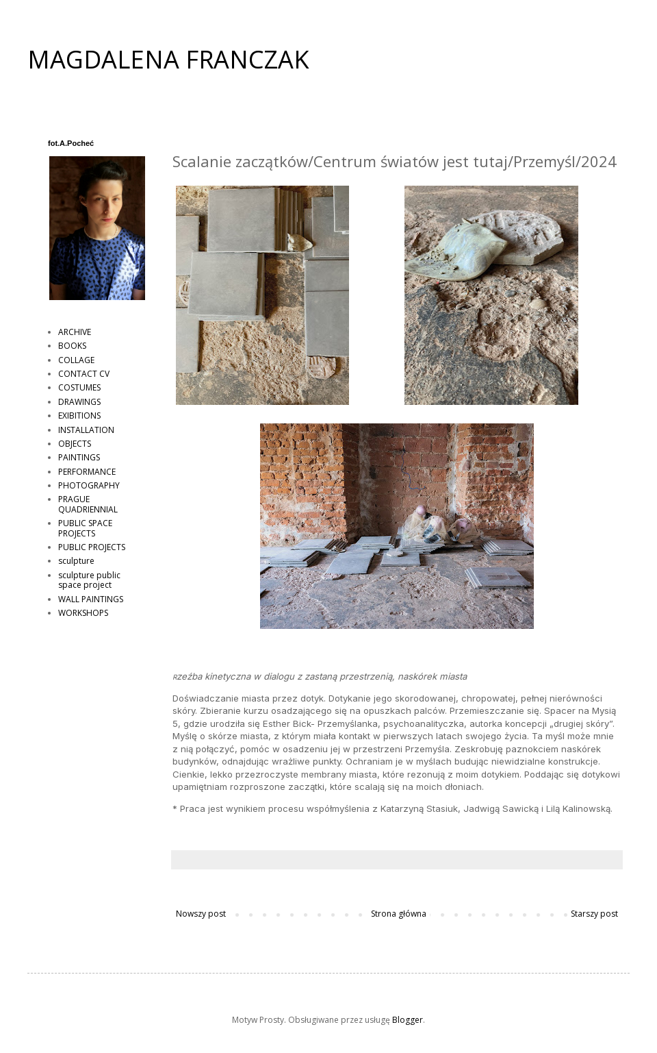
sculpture (76, 561)
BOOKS (72, 345)
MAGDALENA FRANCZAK (168, 59)
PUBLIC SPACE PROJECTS (85, 527)
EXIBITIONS (79, 415)
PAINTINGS (79, 457)
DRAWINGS (79, 402)
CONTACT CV (84, 374)
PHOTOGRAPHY (89, 485)
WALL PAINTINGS (90, 599)
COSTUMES (79, 387)
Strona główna (398, 913)
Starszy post (594, 913)
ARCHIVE (74, 332)
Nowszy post (201, 913)
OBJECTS (74, 443)
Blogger (407, 1020)
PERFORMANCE (87, 472)
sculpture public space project (89, 580)
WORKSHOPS (83, 613)
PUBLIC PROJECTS (91, 547)
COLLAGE (76, 360)
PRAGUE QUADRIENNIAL (88, 504)
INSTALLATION (86, 430)
